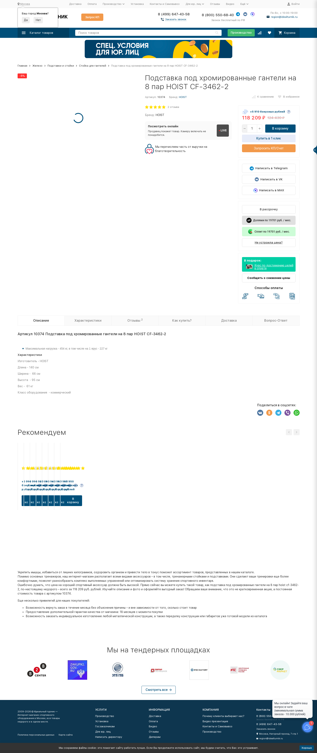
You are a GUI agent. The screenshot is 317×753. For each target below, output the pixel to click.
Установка (137, 3)
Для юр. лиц (103, 731)
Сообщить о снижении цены (268, 278)
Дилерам (155, 736)
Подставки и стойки (61, 65)
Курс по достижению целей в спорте (274, 267)
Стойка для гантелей (92, 65)
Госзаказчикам (105, 726)
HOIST (183, 97)
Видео (230, 3)
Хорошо (306, 747)
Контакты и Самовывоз (165, 3)
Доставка (75, 3)
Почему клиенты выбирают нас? (223, 716)
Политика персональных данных (36, 735)
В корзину (280, 128)
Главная (22, 65)
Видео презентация (215, 721)
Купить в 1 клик (268, 138)
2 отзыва (173, 106)
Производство (241, 32)
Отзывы (215, 3)
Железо (37, 65)
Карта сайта (66, 735)
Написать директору (108, 736)
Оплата (92, 3)
